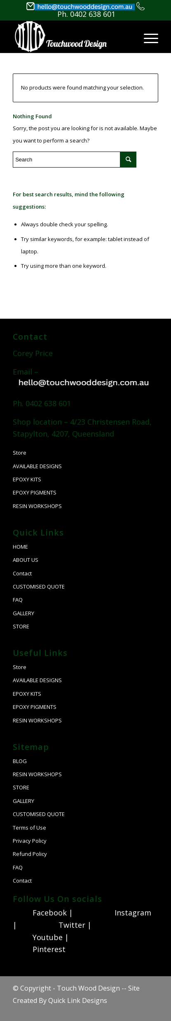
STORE (21, 626)
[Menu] (147, 36)
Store (19, 452)
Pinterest (49, 949)
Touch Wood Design (88, 988)
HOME (20, 546)
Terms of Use (29, 827)
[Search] (113, 46)
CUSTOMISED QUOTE (39, 586)
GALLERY (23, 613)
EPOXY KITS (27, 479)
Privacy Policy (30, 840)
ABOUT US (25, 559)
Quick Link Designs (77, 1000)
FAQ (18, 599)
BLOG (20, 761)
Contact (22, 573)
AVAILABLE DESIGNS (37, 466)
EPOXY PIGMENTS (34, 492)
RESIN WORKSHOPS (37, 506)
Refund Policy (30, 854)
